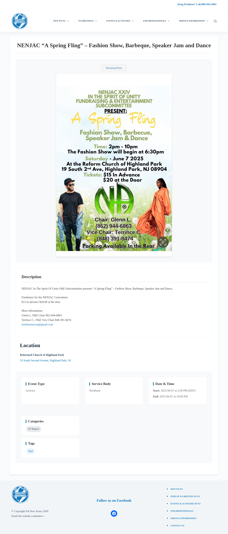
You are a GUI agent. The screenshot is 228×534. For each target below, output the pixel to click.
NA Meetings (88, 21)
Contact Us (177, 525)
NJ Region (33, 428)
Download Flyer (114, 68)
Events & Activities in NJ (186, 503)
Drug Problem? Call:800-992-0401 (197, 4)
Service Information (183, 518)
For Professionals (157, 21)
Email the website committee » (28, 516)
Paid (30, 451)
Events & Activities (120, 21)
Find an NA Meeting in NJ (185, 496)
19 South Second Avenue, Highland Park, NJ (45, 360)
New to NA (61, 21)
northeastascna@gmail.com (37, 324)
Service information (194, 21)
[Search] (215, 21)
